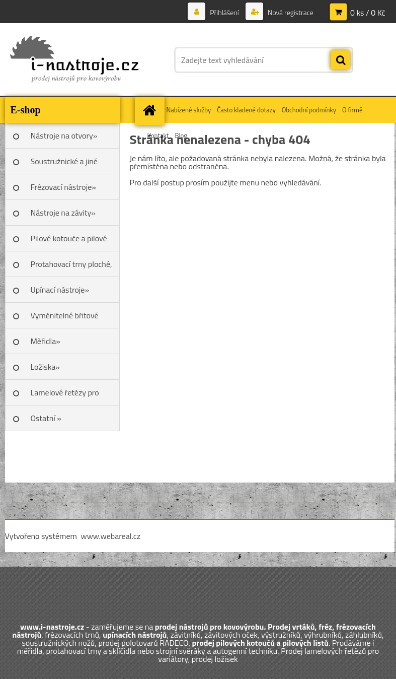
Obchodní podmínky (309, 110)
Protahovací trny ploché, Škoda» (71, 267)
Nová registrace (289, 12)
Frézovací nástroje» (63, 187)
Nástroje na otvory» (64, 135)
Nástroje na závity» (63, 213)
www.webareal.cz (110, 536)
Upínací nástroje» (60, 290)
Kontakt (158, 135)
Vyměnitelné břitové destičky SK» (65, 318)
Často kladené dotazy (246, 110)
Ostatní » (46, 418)
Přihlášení (224, 12)
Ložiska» (45, 367)
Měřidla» (45, 341)
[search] (340, 60)
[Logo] (74, 60)
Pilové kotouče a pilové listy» (69, 241)
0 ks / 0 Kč (367, 13)
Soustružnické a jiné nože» (64, 164)
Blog (181, 135)
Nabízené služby (189, 110)
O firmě (352, 110)
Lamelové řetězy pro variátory (65, 395)
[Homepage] (151, 110)
